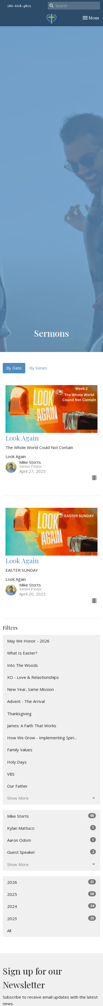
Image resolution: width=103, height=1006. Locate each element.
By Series (38, 368)
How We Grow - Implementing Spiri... (42, 737)
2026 (51, 882)
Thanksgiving (19, 713)
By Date (14, 368)
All (9, 930)
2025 (51, 894)
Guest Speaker (51, 852)
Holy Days (17, 762)
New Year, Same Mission (30, 689)
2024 (51, 906)
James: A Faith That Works (31, 725)
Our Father (17, 786)
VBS (11, 774)
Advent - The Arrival (26, 701)
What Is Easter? (22, 653)
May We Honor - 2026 (28, 641)
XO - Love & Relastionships (33, 677)
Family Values (19, 749)
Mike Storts (51, 816)
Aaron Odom (51, 840)
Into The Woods (22, 665)
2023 (51, 918)
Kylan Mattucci (51, 828)
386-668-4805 (19, 5)
